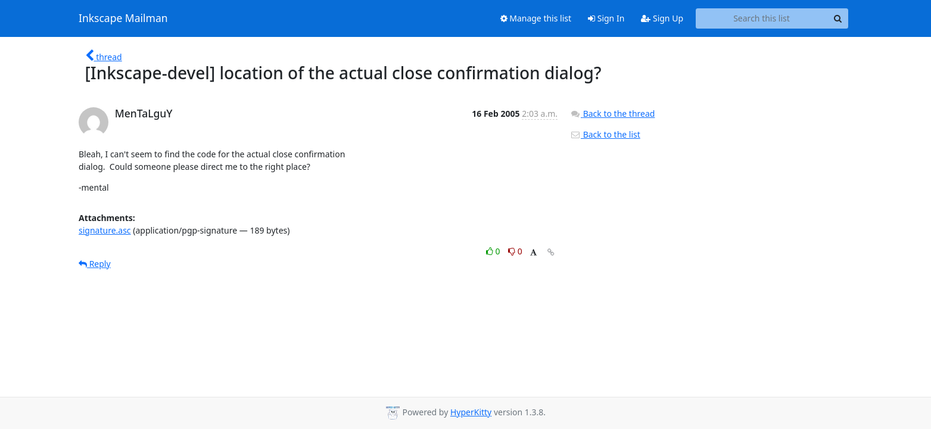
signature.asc (105, 230)
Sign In (606, 18)
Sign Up (662, 18)
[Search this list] (761, 18)
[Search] (837, 18)
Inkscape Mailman (123, 18)
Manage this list (536, 18)
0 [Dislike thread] (515, 251)
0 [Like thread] (494, 251)
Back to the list (605, 134)
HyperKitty (470, 412)
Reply (95, 263)
